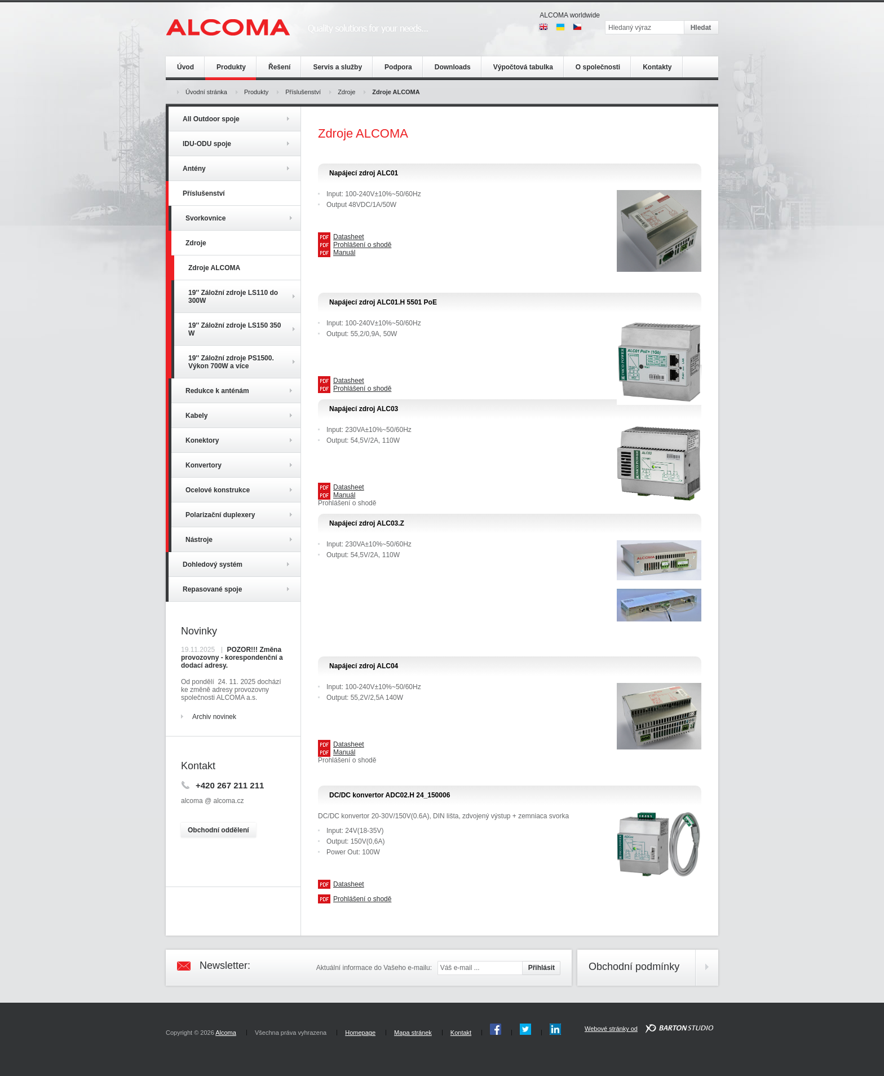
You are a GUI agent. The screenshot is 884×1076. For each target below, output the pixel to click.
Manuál (344, 253)
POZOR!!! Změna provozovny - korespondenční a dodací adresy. (232, 657)
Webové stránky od (611, 1028)
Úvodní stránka (206, 92)
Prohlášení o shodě (362, 245)
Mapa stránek (413, 1032)
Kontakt (460, 1032)
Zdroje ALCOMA (395, 92)
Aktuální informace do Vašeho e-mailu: (374, 968)
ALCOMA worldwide (570, 15)
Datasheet (348, 237)
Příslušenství (303, 92)
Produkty (256, 92)
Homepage (360, 1032)
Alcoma (225, 1032)
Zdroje (346, 92)
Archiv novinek (214, 717)
